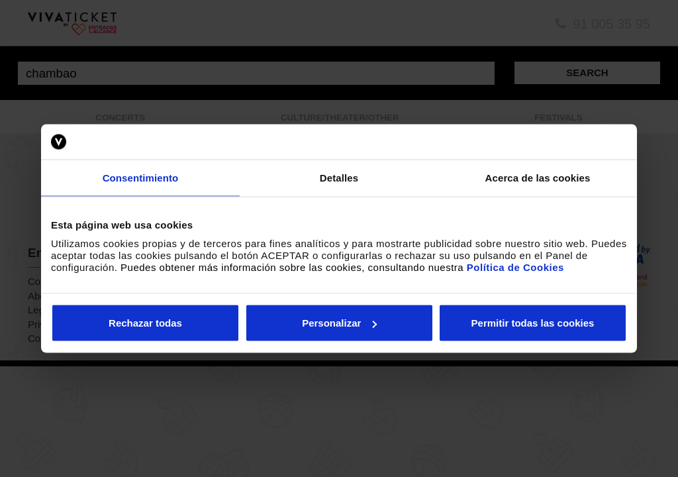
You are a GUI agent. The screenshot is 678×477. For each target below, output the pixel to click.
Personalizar (339, 323)
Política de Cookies (515, 267)
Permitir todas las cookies (533, 323)
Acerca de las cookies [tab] (538, 177)
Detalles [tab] (339, 177)
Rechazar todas (145, 323)
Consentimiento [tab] (141, 177)
